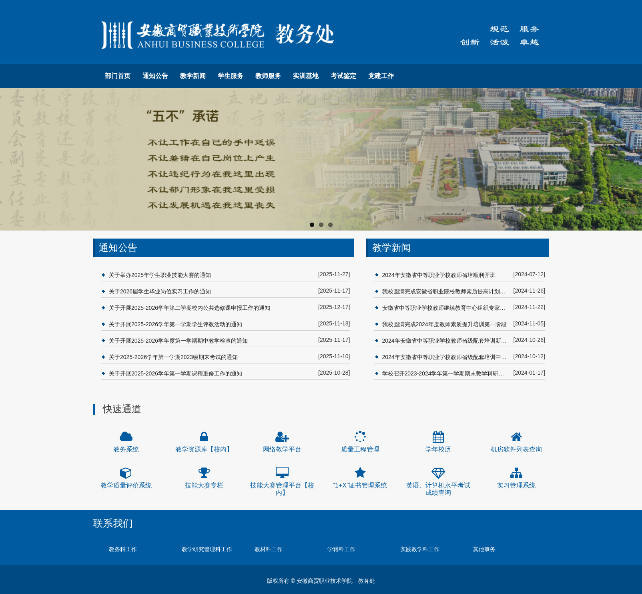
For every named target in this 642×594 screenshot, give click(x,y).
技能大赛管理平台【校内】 (282, 489)
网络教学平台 (282, 449)
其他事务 (484, 549)
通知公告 (155, 76)
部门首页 (117, 76)
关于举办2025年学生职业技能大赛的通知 (160, 275)
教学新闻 (193, 76)
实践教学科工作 (419, 549)
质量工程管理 (360, 449)
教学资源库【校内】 (204, 449)
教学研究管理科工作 (207, 549)
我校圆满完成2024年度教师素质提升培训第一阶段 (444, 324)
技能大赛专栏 (204, 485)
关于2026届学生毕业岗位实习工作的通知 (160, 291)
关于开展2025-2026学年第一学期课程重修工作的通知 (175, 373)
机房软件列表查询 (516, 449)
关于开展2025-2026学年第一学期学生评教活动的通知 (175, 324)
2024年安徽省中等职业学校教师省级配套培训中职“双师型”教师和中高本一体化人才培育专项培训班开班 (446, 357)
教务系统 (126, 449)
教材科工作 (269, 549)
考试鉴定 (343, 76)
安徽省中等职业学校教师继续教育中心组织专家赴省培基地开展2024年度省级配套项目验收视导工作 (446, 308)
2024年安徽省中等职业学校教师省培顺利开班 (439, 275)
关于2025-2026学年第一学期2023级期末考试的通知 (173, 357)
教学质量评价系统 (126, 485)
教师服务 (268, 76)
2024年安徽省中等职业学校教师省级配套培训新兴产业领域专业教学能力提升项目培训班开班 (446, 340)
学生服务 (230, 76)
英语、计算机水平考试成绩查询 (438, 489)
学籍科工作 (341, 549)
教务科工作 (123, 549)
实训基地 (306, 76)
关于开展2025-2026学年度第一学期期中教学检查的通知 (178, 340)
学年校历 (438, 449)
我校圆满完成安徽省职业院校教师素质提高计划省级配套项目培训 (446, 291)
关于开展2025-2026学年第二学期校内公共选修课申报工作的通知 (189, 308)
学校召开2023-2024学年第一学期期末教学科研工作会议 (446, 373)
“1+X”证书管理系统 (360, 485)
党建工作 (381, 76)
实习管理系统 (516, 485)
